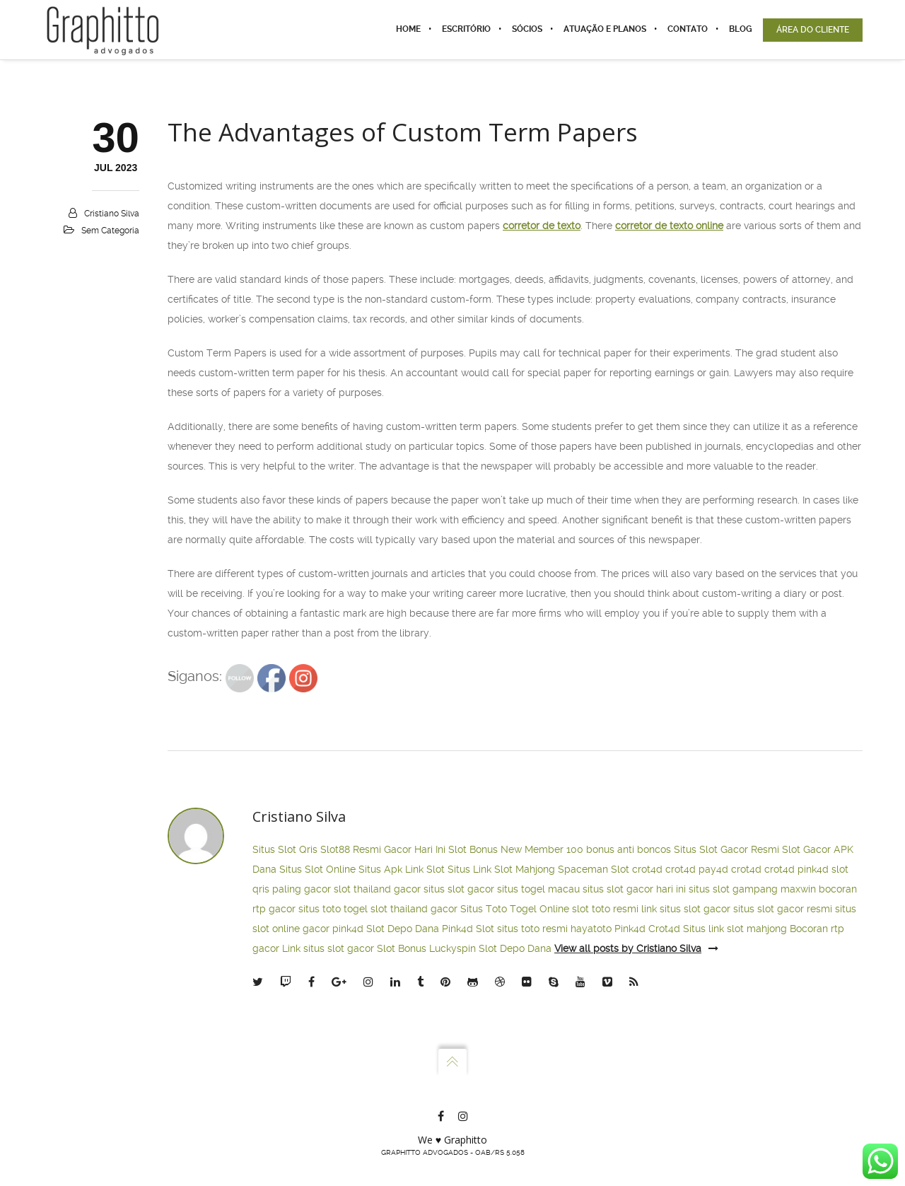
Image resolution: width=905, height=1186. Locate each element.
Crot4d (664, 928)
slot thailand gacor (377, 889)
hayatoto (591, 928)
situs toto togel (333, 908)
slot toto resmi (605, 908)
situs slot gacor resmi (782, 908)
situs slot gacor (459, 889)
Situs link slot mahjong (735, 928)
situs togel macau (538, 889)
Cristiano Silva (111, 214)
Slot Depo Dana (402, 928)
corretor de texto (541, 225)
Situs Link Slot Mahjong (501, 869)
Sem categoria (110, 231)
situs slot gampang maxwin (752, 889)
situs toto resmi (532, 928)
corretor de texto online (669, 225)
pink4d (813, 869)
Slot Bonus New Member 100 (515, 849)
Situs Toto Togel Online (514, 908)
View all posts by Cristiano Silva (636, 948)
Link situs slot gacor (328, 948)
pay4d (713, 869)
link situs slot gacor (685, 908)
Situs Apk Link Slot (401, 869)
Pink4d (630, 928)
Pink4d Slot (468, 928)
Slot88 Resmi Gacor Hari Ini (382, 849)
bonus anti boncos (628, 849)
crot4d (647, 869)
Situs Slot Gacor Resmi (726, 849)
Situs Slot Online (317, 869)
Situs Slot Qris (284, 849)
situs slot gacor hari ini (634, 889)
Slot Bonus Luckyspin (426, 948)
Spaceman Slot (593, 869)
